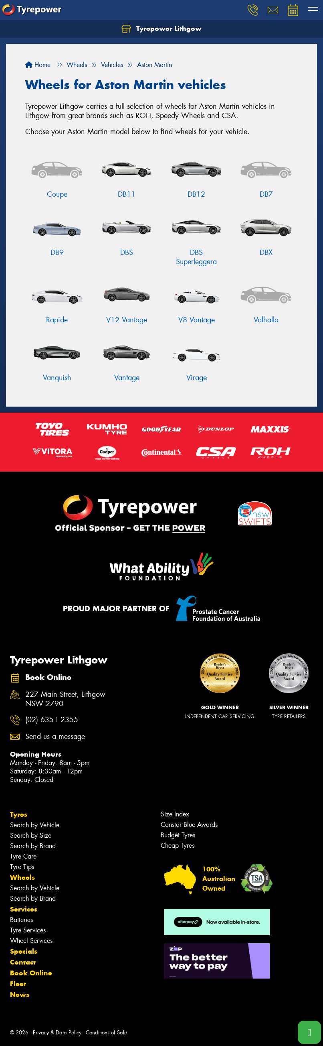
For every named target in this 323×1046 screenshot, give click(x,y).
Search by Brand (33, 846)
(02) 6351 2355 (51, 719)
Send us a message (55, 736)
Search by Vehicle (34, 825)
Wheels (22, 877)
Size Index (175, 814)
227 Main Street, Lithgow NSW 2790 (65, 699)
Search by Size (30, 835)
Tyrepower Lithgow (161, 29)
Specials (23, 951)
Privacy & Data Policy (57, 1032)
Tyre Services (28, 930)
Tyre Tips (22, 867)
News (19, 994)
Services (23, 909)
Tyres (18, 814)
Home (37, 65)
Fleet (18, 983)
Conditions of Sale (106, 1032)
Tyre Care (23, 856)
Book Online (31, 973)
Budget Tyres (178, 835)
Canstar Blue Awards (189, 824)
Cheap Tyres (177, 845)
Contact (23, 962)
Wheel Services (31, 940)
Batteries (21, 920)
